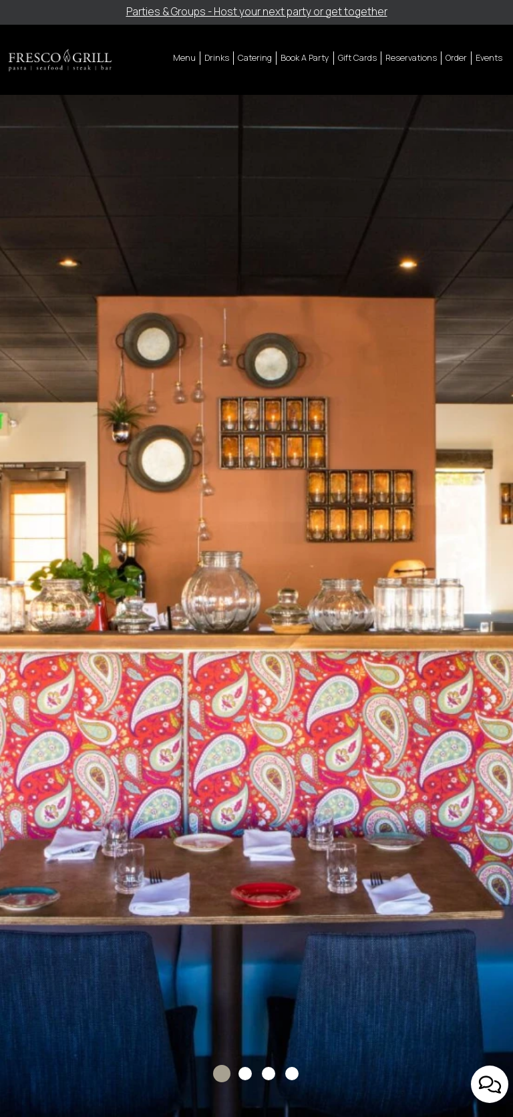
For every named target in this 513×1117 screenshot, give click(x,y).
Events (489, 57)
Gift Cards (357, 57)
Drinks (216, 57)
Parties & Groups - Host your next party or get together (256, 12)
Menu (184, 57)
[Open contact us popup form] (489, 1084)
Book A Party (305, 57)
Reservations (411, 57)
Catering (255, 57)
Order (456, 57)
